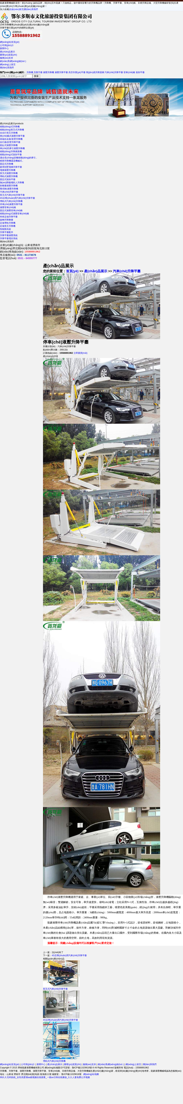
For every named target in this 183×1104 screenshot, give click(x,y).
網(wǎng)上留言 (8, 64)
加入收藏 (4, 9)
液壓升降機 (48, 72)
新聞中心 (4, 48)
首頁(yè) (72, 271)
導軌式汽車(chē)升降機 (11, 201)
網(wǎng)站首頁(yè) (9, 42)
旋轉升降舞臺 (6, 220)
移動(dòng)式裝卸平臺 (11, 154)
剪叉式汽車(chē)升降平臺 (12, 195)
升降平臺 (38, 72)
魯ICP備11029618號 (71, 1074)
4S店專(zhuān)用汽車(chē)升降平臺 (17, 198)
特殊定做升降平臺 (9, 216)
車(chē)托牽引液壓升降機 (12, 148)
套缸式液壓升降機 (9, 145)
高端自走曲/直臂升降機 (11, 139)
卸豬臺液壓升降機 (9, 185)
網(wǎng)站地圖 (91, 1074)
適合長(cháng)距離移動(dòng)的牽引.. (18, 157)
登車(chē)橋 (129, 72)
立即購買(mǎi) (80, 353)
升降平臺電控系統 (9, 238)
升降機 (30, 72)
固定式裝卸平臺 (7, 179)
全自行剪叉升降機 (9, 133)
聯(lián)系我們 (31, 9)
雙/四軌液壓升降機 (9, 188)
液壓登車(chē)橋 (8, 207)
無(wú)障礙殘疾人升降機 (12, 182)
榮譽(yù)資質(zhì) (8, 55)
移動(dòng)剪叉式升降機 (12, 129)
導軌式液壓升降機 (9, 176)
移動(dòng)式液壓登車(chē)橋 (14, 213)
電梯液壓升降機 (7, 170)
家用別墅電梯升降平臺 (11, 167)
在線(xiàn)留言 (16, 9)
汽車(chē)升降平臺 (114, 72)
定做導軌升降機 (7, 223)
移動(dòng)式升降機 (10, 126)
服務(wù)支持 (6, 58)
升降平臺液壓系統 (9, 235)
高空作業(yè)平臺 (76, 72)
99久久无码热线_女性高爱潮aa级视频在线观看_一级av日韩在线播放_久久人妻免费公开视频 (45, 1077)
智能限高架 (5, 229)
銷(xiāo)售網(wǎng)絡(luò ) (13, 61)
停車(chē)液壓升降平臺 (11, 204)
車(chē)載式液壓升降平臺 (12, 136)
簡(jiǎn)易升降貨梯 (95, 72)
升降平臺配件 (6, 232)
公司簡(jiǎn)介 (7, 45)
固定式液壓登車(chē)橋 (11, 210)
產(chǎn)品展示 (7, 51)
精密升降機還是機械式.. (11, 161)
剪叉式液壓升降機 (9, 173)
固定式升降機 (6, 164)
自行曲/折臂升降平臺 (10, 142)
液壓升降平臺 (61, 72)
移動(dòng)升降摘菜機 (11, 151)
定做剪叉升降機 (7, 226)
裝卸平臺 (140, 72)
